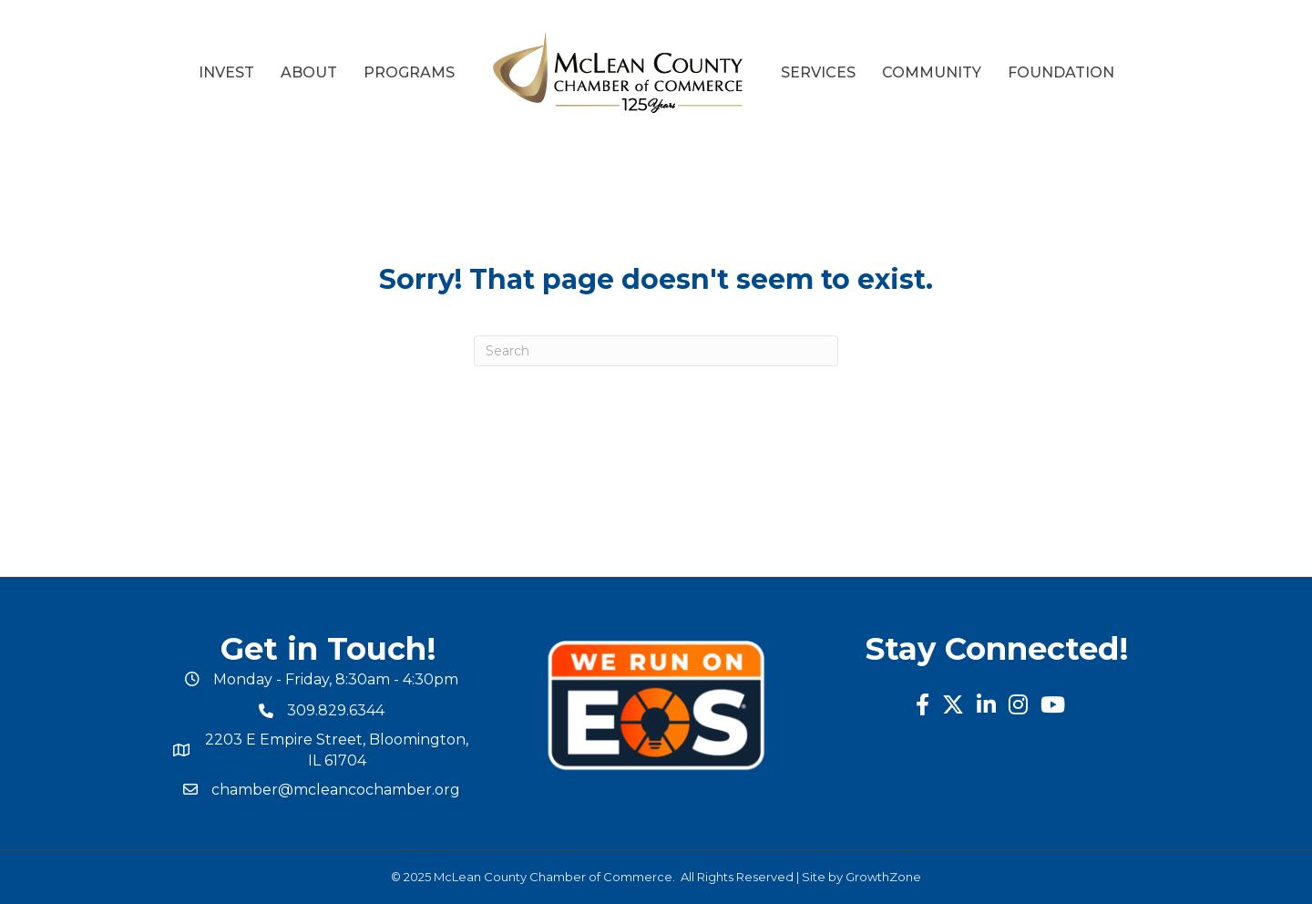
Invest (226, 72)
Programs (409, 72)
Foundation (1061, 72)
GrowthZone (883, 876)
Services (818, 72)
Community (931, 72)
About (309, 72)
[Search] (656, 350)
